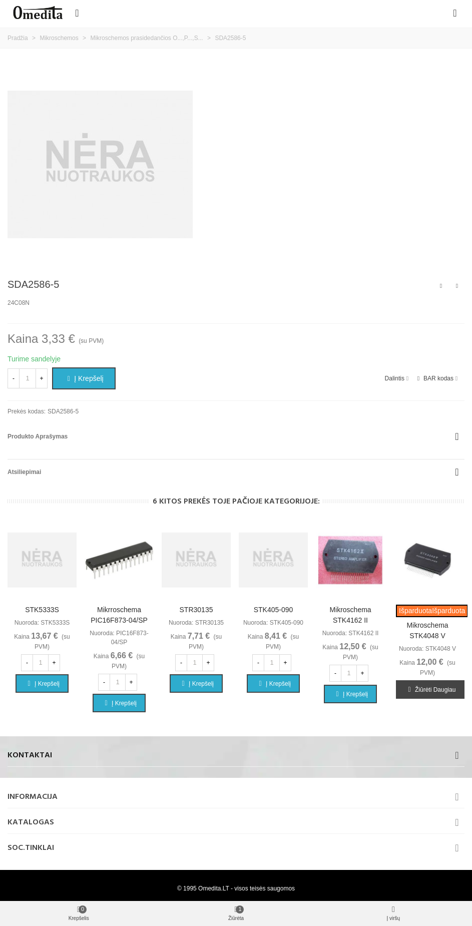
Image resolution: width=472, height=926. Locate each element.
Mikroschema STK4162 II (350, 615)
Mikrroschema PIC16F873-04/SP (119, 615)
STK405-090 (273, 610)
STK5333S (42, 610)
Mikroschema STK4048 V (427, 630)
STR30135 (196, 610)
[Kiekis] (27, 378)
